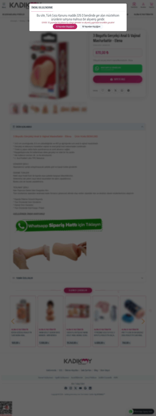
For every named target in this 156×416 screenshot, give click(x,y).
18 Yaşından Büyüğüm (65, 26)
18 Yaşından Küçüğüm (91, 26)
